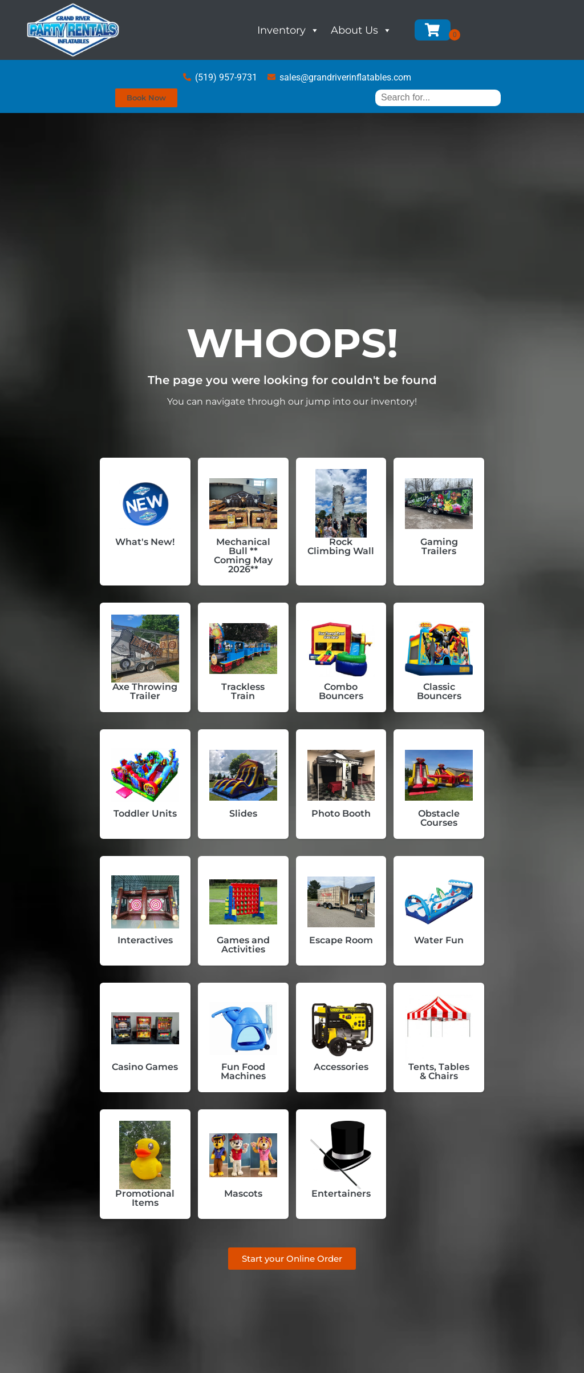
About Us (361, 30)
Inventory (288, 30)
